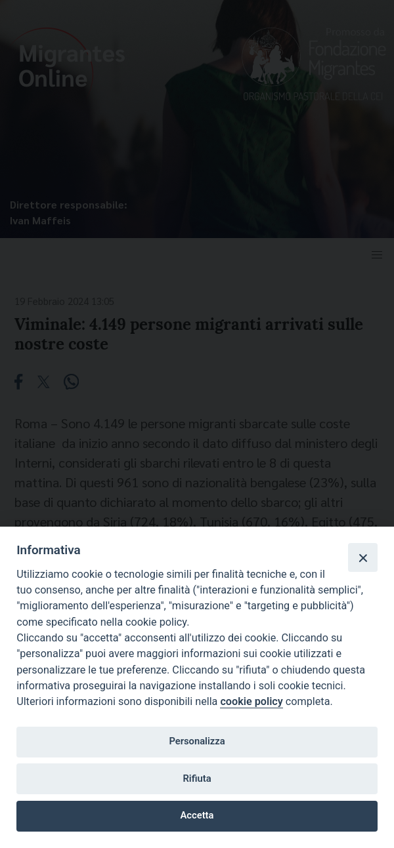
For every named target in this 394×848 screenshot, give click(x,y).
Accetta (197, 815)
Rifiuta (197, 778)
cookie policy (251, 701)
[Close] (362, 557)
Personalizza (197, 741)
